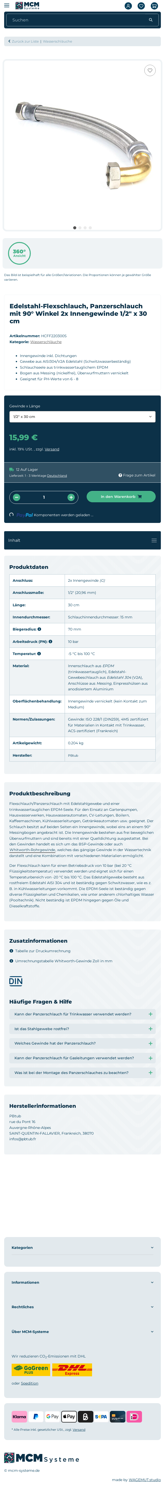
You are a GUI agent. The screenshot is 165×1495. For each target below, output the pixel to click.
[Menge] (43, 497)
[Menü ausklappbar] (6, 3)
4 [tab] (90, 227)
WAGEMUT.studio (145, 1479)
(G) (102, 580)
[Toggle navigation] (154, 540)
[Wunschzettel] (141, 6)
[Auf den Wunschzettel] (150, 70)
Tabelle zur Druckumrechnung (40, 951)
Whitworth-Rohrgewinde (32, 849)
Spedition (29, 1383)
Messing (103, 683)
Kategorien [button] (22, 1247)
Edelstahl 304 (119, 677)
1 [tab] (74, 227)
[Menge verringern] (16, 497)
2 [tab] (79, 227)
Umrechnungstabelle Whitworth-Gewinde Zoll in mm (61, 961)
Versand (52, 449)
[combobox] (82, 416)
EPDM (108, 666)
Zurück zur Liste (25, 41)
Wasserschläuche (46, 342)
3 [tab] (85, 227)
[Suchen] (77, 20)
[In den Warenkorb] (8, 58)
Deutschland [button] (57, 476)
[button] (128, 6)
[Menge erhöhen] (71, 497)
